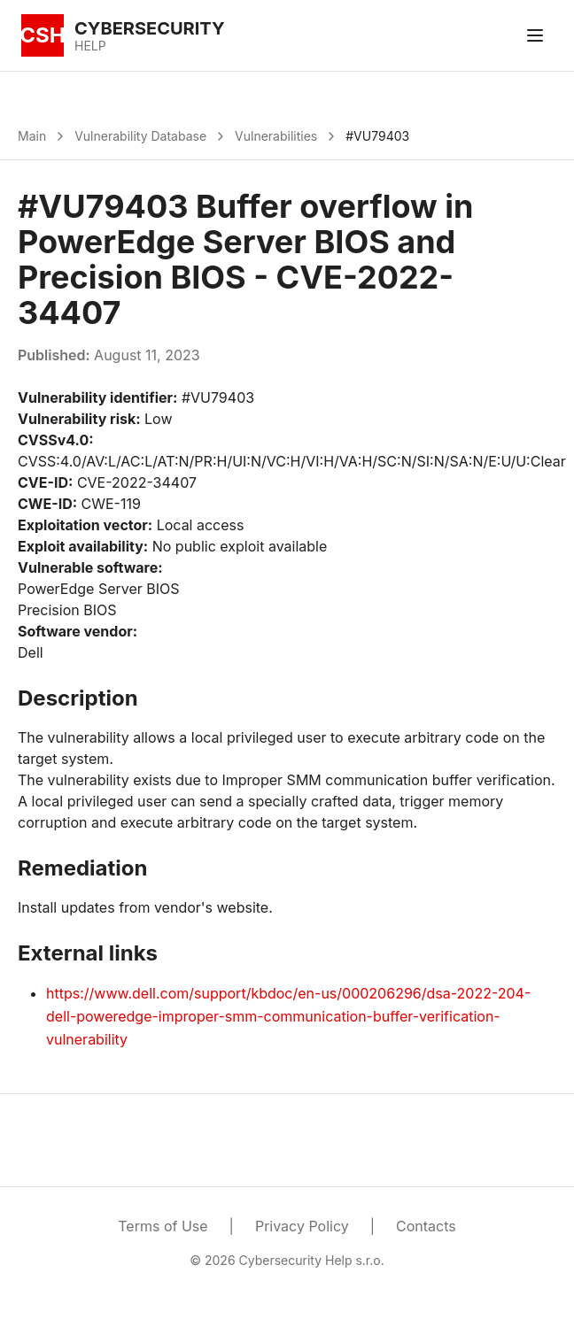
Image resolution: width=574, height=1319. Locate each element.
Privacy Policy (302, 1226)
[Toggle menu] (535, 35)
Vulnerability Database (140, 135)
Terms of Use (162, 1226)
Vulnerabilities (276, 135)
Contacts (426, 1226)
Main (32, 135)
